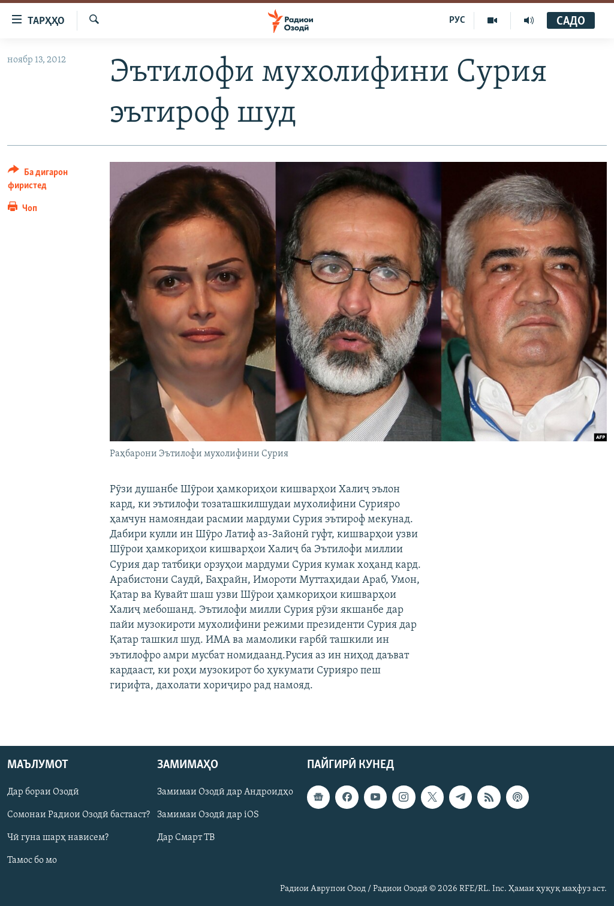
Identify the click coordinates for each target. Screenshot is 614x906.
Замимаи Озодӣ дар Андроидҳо (225, 792)
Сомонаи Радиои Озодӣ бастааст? (78, 815)
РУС (457, 20)
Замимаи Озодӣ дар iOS (208, 815)
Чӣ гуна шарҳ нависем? (58, 838)
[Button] (51, 181)
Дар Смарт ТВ (186, 838)
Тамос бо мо (32, 861)
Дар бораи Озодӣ (43, 792)
